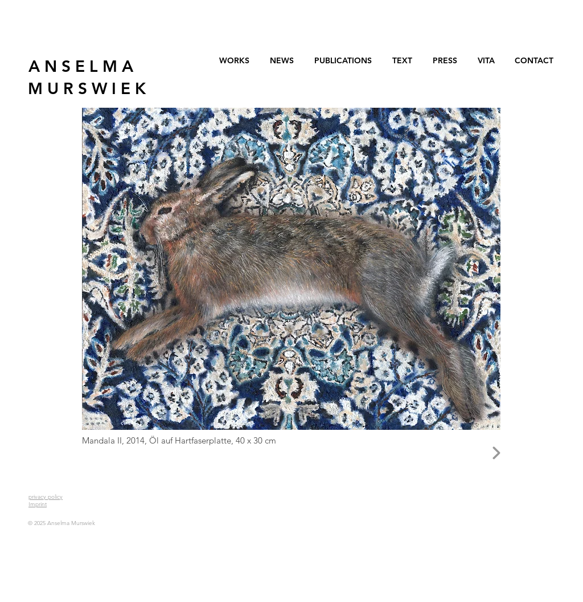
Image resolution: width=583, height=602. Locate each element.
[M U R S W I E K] (86, 89)
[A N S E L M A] (80, 66)
